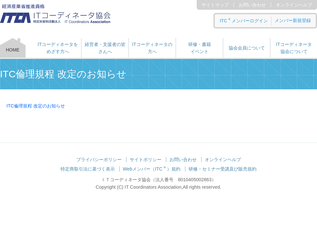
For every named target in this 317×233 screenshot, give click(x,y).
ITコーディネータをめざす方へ (58, 48)
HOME (12, 49)
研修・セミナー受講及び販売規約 (223, 169)
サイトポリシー (145, 159)
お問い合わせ (252, 4)
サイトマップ (215, 4)
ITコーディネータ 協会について (294, 48)
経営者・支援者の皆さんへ (105, 48)
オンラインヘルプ (294, 4)
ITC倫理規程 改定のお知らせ (35, 105)
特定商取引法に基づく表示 (87, 169)
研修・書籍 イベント (199, 48)
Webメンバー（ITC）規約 (152, 169)
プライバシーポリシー (99, 159)
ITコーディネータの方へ (152, 48)
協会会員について (247, 47)
